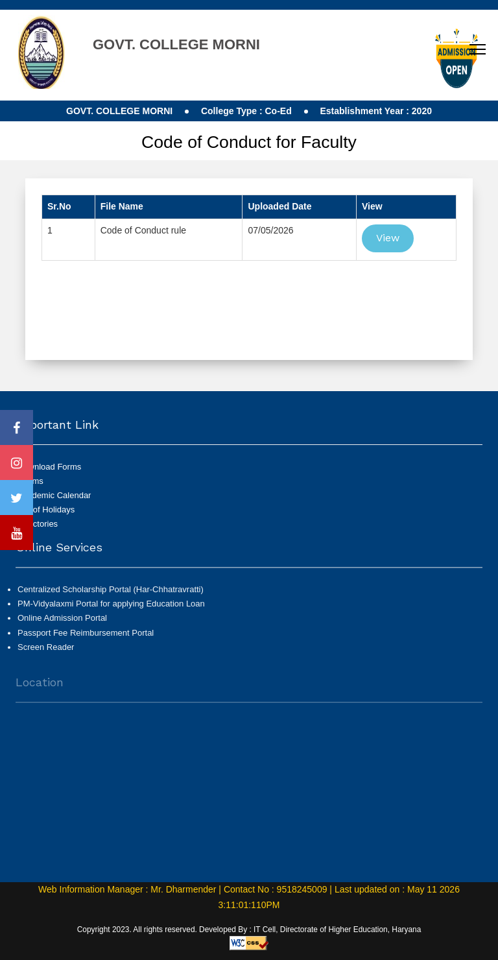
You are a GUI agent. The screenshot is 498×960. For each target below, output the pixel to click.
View (387, 238)
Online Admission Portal (62, 624)
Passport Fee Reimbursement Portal (86, 638)
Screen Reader (46, 653)
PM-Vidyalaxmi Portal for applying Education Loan (111, 609)
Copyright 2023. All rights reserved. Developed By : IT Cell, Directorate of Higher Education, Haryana (249, 929)
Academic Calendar (54, 495)
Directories (38, 524)
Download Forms (49, 467)
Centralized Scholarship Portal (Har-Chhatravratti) (111, 595)
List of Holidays (46, 509)
